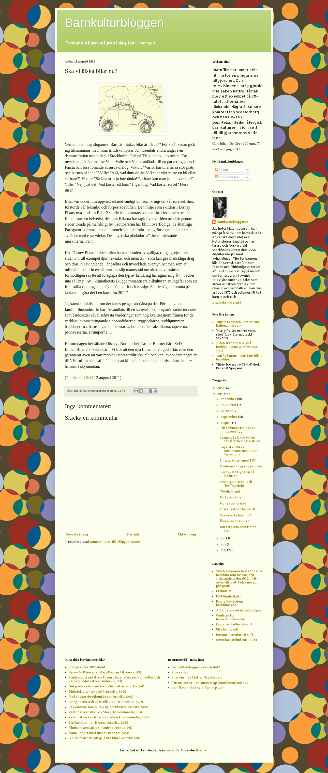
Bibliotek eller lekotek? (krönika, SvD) (97, 691)
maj (224, 550)
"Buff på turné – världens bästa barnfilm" (239, 357)
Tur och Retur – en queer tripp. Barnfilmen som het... (211, 683)
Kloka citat (180, 672)
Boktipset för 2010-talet (87, 667)
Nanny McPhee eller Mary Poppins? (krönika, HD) (105, 672)
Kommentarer (227, 177)
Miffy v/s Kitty (231, 497)
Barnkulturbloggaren (232, 222)
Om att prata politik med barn (238, 528)
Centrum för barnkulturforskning (231, 617)
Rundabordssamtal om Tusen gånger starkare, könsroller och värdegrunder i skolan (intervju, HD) (114, 679)
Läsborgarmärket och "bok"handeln (236, 483)
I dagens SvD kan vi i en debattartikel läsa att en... (241, 439)
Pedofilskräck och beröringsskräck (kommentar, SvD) (109, 717)
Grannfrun (223, 591)
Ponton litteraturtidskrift (234, 635)
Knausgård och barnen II (237, 509)
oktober (227, 411)
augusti (226, 423)
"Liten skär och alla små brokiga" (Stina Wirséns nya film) (236, 346)
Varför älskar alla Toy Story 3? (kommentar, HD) (105, 712)
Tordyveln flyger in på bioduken (237, 474)
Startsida (133, 534)
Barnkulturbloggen (114, 22)
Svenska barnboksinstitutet (236, 640)
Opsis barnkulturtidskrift (234, 624)
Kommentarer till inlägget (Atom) (115, 542)
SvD (89, 377)
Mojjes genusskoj (233, 503)
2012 (221, 388)
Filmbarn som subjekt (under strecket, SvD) (101, 728)
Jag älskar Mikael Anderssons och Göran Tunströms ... (238, 450)
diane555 (172, 750)
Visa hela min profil (226, 303)
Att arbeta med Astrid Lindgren (239, 610)
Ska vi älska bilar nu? (235, 515)
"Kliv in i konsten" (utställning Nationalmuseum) (238, 323)
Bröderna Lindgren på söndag (241, 466)
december (229, 399)
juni (224, 544)
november (229, 405)
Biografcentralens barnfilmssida (229, 603)
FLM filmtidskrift (228, 596)
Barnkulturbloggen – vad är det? (196, 667)
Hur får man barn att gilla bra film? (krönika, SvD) (105, 738)
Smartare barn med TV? (238, 460)
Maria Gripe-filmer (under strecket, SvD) (99, 733)
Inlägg (221, 169)
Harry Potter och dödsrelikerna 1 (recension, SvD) (106, 702)
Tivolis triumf (230, 491)
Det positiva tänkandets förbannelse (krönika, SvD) (107, 686)
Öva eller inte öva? (234, 521)
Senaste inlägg (77, 534)
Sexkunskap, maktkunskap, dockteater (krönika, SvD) (108, 707)
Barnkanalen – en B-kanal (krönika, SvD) (98, 722)
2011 (220, 394)
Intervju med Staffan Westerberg (197, 677)
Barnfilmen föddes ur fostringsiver (198, 688)
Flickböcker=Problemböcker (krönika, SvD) (101, 697)
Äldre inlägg (187, 534)
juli (223, 538)
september (229, 417)
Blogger (202, 750)
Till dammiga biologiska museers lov (237, 429)
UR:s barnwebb (227, 629)
